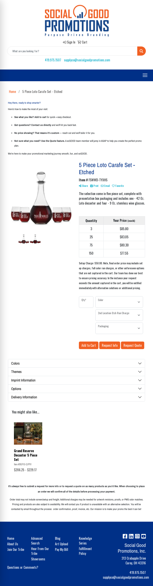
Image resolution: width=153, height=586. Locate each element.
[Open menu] (145, 75)
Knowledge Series (85, 540)
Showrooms (38, 559)
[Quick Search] (72, 51)
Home (10, 538)
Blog (57, 538)
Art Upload (61, 544)
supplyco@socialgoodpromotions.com (87, 60)
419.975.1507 (53, 60)
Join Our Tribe (15, 549)
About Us (12, 544)
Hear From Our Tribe (40, 551)
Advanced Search (37, 540)
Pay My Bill (61, 549)
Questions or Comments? (22, 567)
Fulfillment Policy (85, 551)
